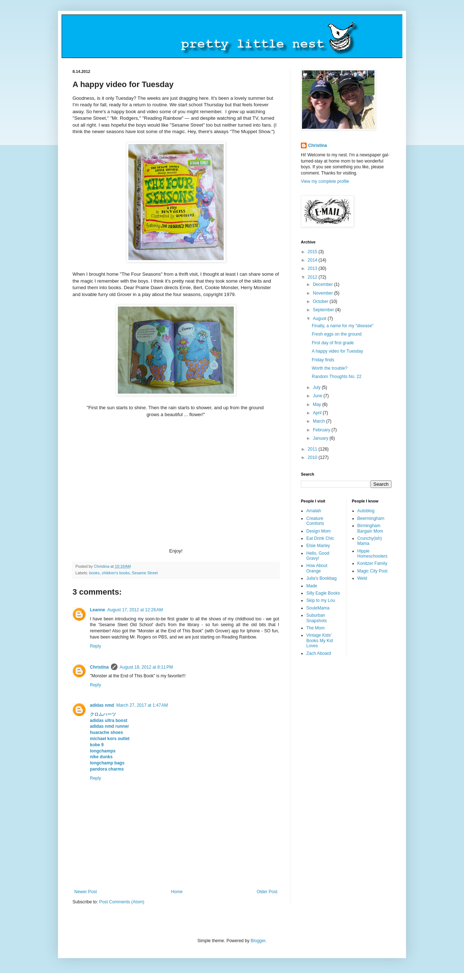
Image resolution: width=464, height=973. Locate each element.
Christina (99, 667)
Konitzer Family (372, 563)
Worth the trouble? (330, 368)
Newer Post (85, 891)
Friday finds (323, 359)
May (317, 404)
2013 (313, 268)
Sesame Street (145, 573)
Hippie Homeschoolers (372, 554)
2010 (313, 457)
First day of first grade (333, 342)
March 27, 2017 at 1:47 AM (142, 705)
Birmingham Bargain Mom (370, 528)
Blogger (257, 940)
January (321, 438)
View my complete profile (325, 181)
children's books (116, 573)
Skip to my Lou (320, 600)
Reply (95, 646)
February (322, 429)
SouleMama (318, 608)
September (324, 309)
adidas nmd (102, 705)
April (318, 412)
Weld (362, 578)
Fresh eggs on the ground (336, 334)
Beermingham (371, 518)
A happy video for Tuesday (337, 351)
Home (177, 891)
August (320, 318)
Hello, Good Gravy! (317, 556)
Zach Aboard (318, 653)
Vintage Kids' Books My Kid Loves (319, 640)
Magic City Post (372, 571)
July (317, 387)
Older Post (267, 891)
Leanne (97, 609)
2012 (313, 277)
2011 (313, 449)
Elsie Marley (318, 545)
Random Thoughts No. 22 (336, 376)
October (321, 301)
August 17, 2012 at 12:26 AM (135, 609)
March (319, 421)
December (323, 284)
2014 (313, 260)
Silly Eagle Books (323, 593)
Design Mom (318, 531)
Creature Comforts (315, 521)
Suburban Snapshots (316, 618)
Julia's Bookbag (321, 578)
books (94, 573)
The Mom (315, 628)
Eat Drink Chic (320, 538)
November (323, 293)
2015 (313, 251)
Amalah (313, 510)
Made (311, 585)
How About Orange (316, 568)
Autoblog (365, 510)
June (318, 395)
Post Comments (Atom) (121, 901)
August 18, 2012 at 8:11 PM (146, 667)
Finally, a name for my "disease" (342, 325)
